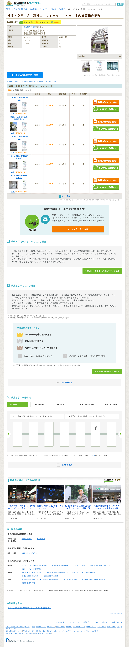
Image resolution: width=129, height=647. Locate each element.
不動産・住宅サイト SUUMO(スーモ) (18, 626)
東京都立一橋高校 (28, 579)
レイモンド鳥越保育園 (98, 565)
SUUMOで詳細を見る (105, 109)
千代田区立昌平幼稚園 (30, 576)
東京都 (53, 9)
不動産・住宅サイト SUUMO (17, 9)
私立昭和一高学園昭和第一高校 (93, 579)
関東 (16, 633)
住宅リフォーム (17, 631)
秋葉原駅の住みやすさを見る (107, 371)
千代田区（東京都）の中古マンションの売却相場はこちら (29, 608)
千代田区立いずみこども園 (32, 572)
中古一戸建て (111, 626)
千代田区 (62, 9)
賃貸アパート (51, 626)
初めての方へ (61, 622)
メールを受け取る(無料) (78, 229)
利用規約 (86, 622)
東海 (29, 633)
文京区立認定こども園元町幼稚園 (82, 572)
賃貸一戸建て (60, 626)
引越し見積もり (47, 631)
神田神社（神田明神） (30, 553)
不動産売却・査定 (29, 631)
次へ (120, 434)
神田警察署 (41, 539)
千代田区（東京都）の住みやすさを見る (102, 271)
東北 (12, 633)
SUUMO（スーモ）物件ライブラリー (23, 3)
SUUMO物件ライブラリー (39, 9)
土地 (118, 626)
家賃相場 (69, 626)
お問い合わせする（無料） (105, 102)
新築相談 (38, 631)
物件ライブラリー (67, 631)
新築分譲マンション (79, 626)
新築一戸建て (101, 626)
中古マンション (91, 626)
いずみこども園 (79, 565)
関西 (33, 633)
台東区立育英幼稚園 (50, 576)
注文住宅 (8, 631)
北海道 (8, 633)
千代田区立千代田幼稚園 (56, 572)
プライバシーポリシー (100, 622)
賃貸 (52, 22)
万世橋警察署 (27, 539)
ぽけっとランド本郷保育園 (32, 569)
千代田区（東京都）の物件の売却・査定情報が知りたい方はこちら (32, 81)
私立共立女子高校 (70, 579)
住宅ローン (56, 631)
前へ (9, 434)
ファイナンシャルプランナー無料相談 (86, 631)
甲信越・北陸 (23, 633)
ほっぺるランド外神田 (60, 565)
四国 (37, 633)
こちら (92, 455)
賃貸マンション (41, 626)
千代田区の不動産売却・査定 (25, 75)
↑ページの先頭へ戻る (116, 613)
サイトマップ (74, 622)
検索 (121, 4)
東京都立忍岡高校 (28, 583)
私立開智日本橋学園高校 (49, 579)
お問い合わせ (117, 622)
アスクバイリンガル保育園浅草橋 (34, 565)
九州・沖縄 (47, 633)
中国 (41, 633)
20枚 (13, 113)
